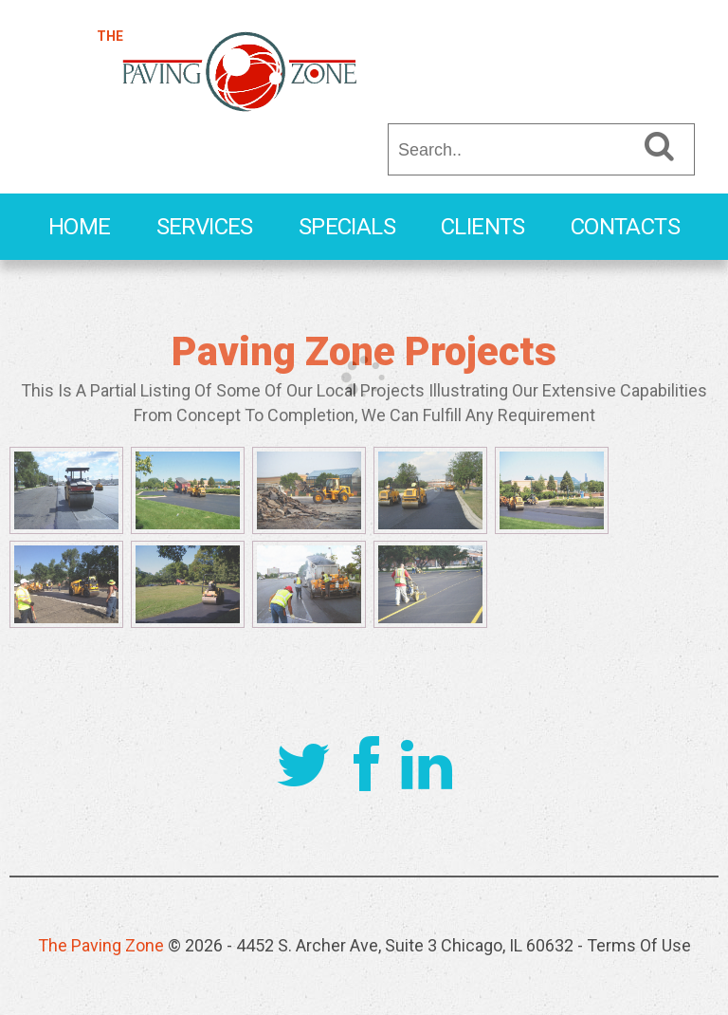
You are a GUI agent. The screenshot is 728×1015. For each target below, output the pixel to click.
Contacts (625, 226)
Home (79, 226)
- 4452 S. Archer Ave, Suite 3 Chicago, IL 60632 (400, 945)
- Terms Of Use (634, 945)
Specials (347, 226)
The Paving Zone (101, 945)
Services (204, 226)
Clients (483, 226)
